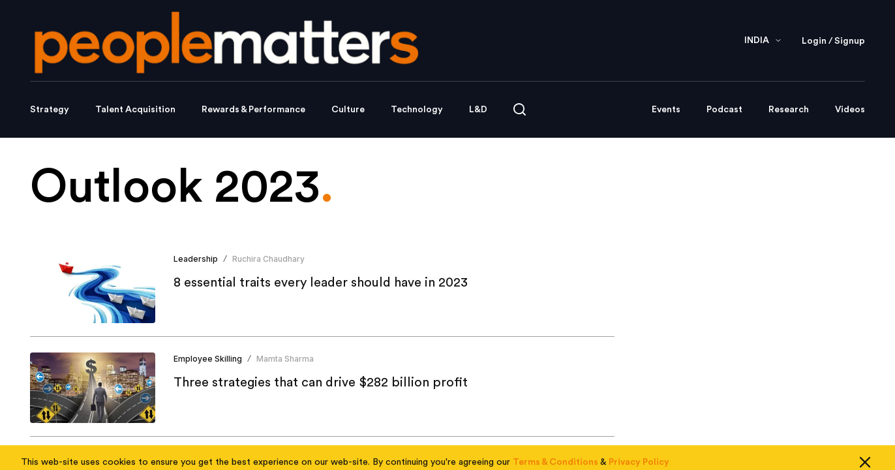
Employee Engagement (219, 458)
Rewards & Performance (253, 109)
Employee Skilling (208, 359)
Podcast (724, 109)
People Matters (308, 458)
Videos (850, 109)
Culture (348, 109)
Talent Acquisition (135, 109)
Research (788, 109)
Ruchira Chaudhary (268, 259)
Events (666, 109)
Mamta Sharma (285, 359)
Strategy (49, 109)
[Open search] (519, 109)
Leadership (196, 259)
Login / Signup (833, 41)
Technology (417, 109)
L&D (478, 109)
